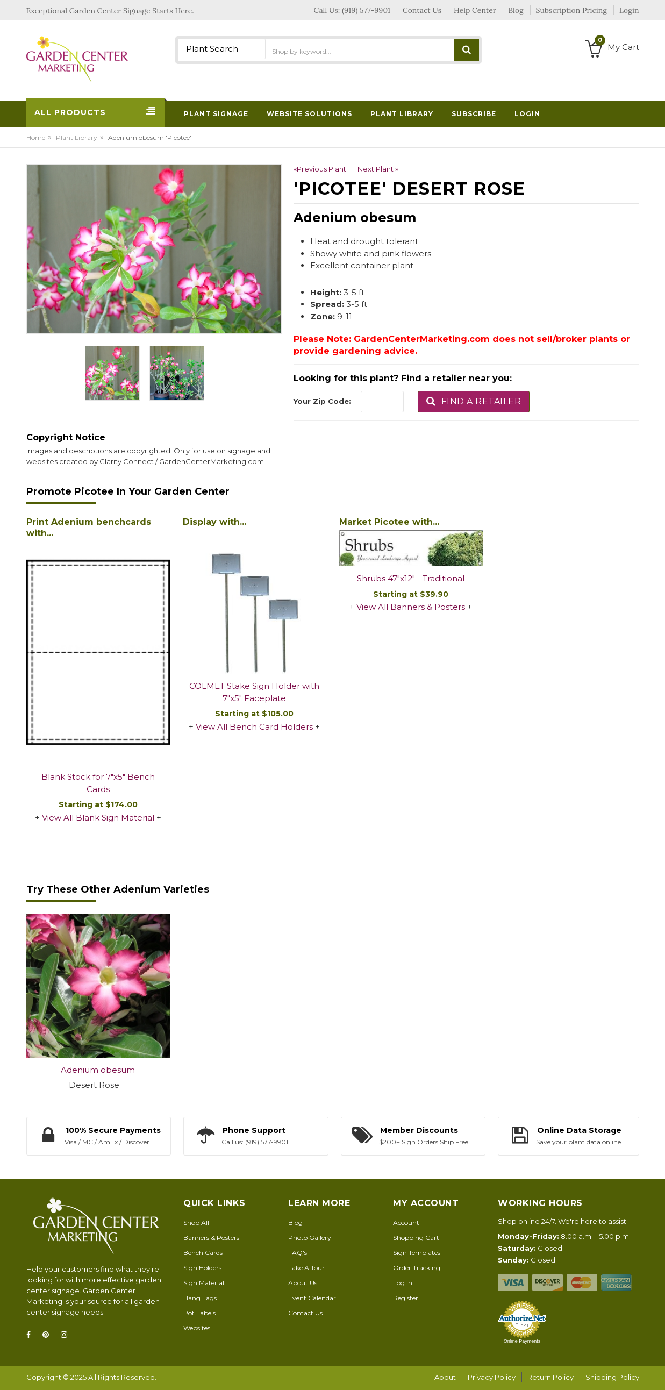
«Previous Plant (320, 169)
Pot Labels (199, 1313)
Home (35, 137)
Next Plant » (377, 169)
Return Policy (550, 1377)
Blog (295, 1222)
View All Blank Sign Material (98, 817)
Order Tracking (416, 1268)
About (445, 1377)
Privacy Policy (492, 1377)
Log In (402, 1283)
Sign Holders (202, 1268)
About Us (302, 1283)
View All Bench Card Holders (254, 727)
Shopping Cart (416, 1238)
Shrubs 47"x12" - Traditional (410, 578)
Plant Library (76, 137)
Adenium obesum (98, 1070)
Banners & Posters (211, 1238)
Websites (196, 1328)
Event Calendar (312, 1298)
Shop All (196, 1222)
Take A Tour (306, 1268)
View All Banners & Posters (410, 607)
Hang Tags (200, 1298)
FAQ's (297, 1253)
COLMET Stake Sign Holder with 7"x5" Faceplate (254, 692)
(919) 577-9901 (366, 10)
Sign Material (203, 1283)
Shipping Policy (612, 1377)
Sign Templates (416, 1253)
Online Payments (522, 1341)
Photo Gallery (309, 1238)
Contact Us (305, 1313)
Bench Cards (203, 1253)
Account (406, 1222)
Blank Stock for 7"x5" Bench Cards (98, 783)
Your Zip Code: (322, 401)
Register (405, 1298)
